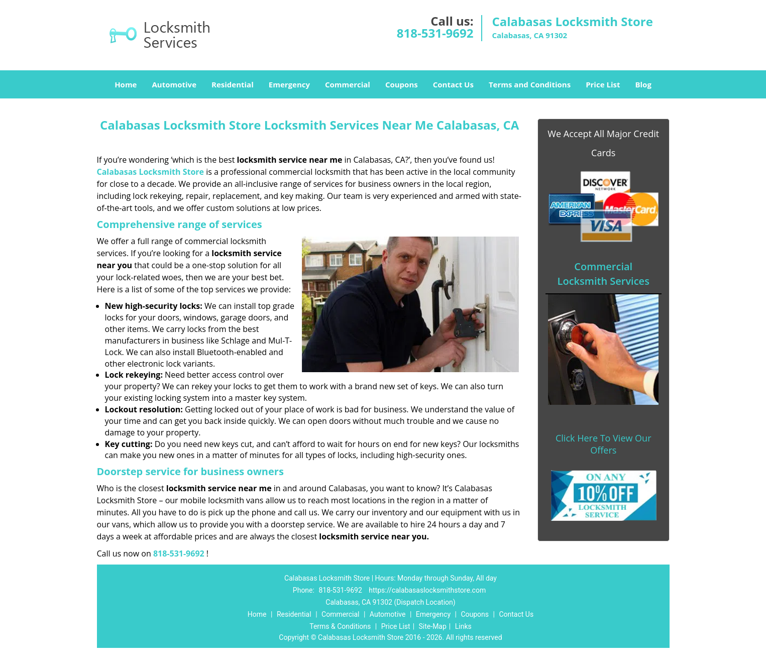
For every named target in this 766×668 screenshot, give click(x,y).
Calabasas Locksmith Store (150, 171)
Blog (643, 84)
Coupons (401, 84)
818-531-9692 (435, 33)
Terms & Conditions (340, 626)
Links (463, 626)
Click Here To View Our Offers (603, 444)
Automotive (174, 84)
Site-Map (433, 626)
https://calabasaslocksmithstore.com (427, 590)
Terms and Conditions (530, 84)
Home (126, 84)
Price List (603, 84)
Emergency (289, 84)
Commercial (347, 84)
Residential (232, 84)
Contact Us (453, 84)
